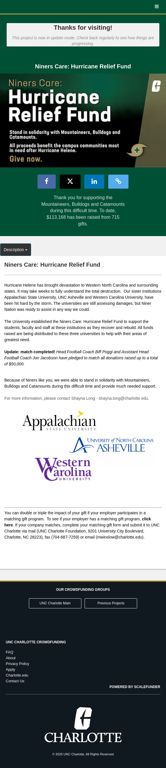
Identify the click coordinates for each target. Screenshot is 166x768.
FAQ (9, 652)
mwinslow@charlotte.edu (119, 537)
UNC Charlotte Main (55, 603)
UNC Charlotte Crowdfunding (36, 642)
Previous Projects (111, 603)
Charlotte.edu (17, 675)
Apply (10, 669)
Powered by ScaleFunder (134, 687)
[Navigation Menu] (156, 7)
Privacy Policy (17, 664)
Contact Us (15, 681)
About (11, 658)
